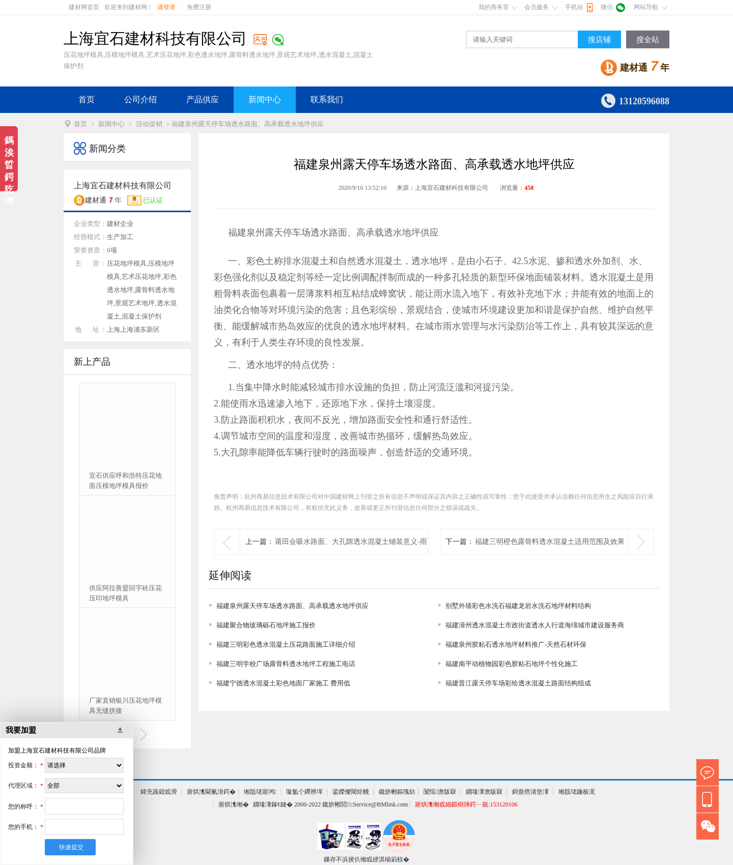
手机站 (574, 7)
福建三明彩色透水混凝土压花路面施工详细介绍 (285, 644)
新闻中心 (264, 99)
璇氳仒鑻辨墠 (304, 791)
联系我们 (327, 99)
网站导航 (646, 7)
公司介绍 (140, 99)
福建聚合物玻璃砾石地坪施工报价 (266, 625)
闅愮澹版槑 (440, 791)
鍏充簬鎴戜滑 (158, 791)
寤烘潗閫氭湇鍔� (211, 791)
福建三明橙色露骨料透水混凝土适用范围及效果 (550, 541)
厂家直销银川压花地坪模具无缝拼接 (125, 705)
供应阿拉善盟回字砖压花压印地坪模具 (125, 593)
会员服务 (536, 7)
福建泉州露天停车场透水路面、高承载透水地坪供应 (292, 606)
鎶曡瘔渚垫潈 (530, 791)
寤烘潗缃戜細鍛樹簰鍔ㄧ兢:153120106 (466, 804)
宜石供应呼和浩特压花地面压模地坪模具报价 (125, 480)
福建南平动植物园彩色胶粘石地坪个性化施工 (511, 664)
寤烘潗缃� (233, 804)
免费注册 (199, 7)
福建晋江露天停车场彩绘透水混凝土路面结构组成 (518, 683)
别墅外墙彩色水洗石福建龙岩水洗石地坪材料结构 (518, 606)
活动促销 (149, 124)
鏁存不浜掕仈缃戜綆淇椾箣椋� (366, 859)
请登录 (166, 7)
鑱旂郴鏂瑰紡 (397, 791)
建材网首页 (84, 7)
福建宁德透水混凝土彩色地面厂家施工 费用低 (283, 683)
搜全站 (647, 40)
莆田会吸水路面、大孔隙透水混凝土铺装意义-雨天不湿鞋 (351, 554)
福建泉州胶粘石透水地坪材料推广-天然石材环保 (515, 644)
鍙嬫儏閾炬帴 (350, 791)
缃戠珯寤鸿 (260, 791)
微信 (607, 7)
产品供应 (202, 99)
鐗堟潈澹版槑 (484, 791)
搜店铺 (599, 40)
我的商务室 (493, 7)
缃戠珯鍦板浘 (576, 791)
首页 (86, 99)
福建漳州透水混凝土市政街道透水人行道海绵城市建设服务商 (534, 625)
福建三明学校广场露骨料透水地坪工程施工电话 (285, 664)
